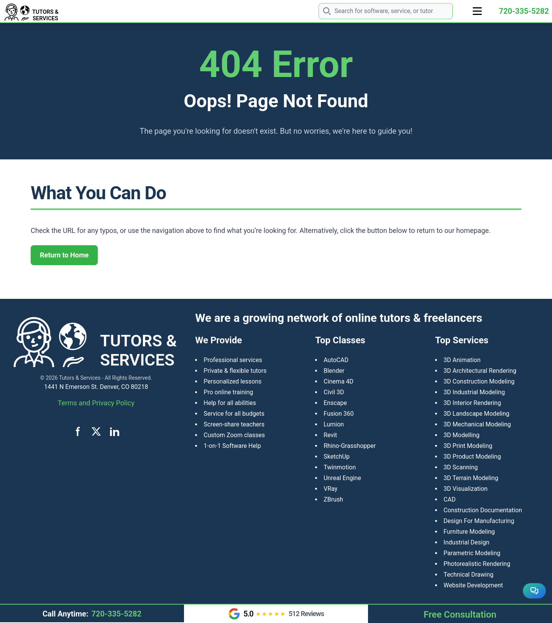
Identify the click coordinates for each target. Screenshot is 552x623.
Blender (334, 370)
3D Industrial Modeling (474, 392)
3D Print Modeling (468, 445)
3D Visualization (466, 488)
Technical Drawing (468, 574)
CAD (449, 499)
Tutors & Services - (81, 378)
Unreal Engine (342, 478)
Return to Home (64, 255)
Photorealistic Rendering (477, 563)
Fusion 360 (339, 413)
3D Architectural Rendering (480, 370)
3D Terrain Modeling (471, 478)
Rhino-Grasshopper (350, 445)
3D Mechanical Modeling (477, 424)
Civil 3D (334, 392)
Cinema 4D (338, 381)
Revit (330, 435)
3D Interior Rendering (472, 403)
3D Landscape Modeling (476, 413)
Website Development (473, 585)
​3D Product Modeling (472, 456)
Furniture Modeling (469, 531)
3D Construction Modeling (479, 381)
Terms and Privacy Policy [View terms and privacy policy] (96, 403)
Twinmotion (340, 467)
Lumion (334, 424)
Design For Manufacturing (479, 521)
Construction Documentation (483, 510)
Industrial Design (466, 542)
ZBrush (333, 499)
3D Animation (462, 360)
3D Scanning (461, 467)
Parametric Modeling (472, 553)
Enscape (335, 403)
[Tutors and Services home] (52, 11)
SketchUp (337, 456)
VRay (330, 488)
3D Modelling (462, 435)
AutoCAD (336, 360)
